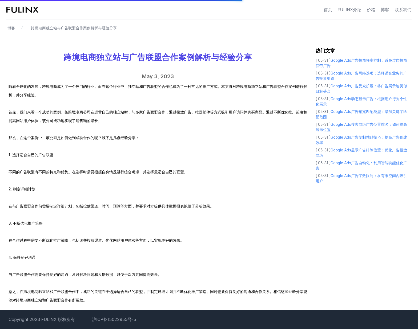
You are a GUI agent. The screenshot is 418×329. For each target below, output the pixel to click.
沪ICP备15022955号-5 (114, 319)
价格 (371, 9)
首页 (328, 9)
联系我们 (403, 9)
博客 (385, 9)
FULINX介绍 (349, 9)
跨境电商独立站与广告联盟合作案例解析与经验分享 (74, 28)
